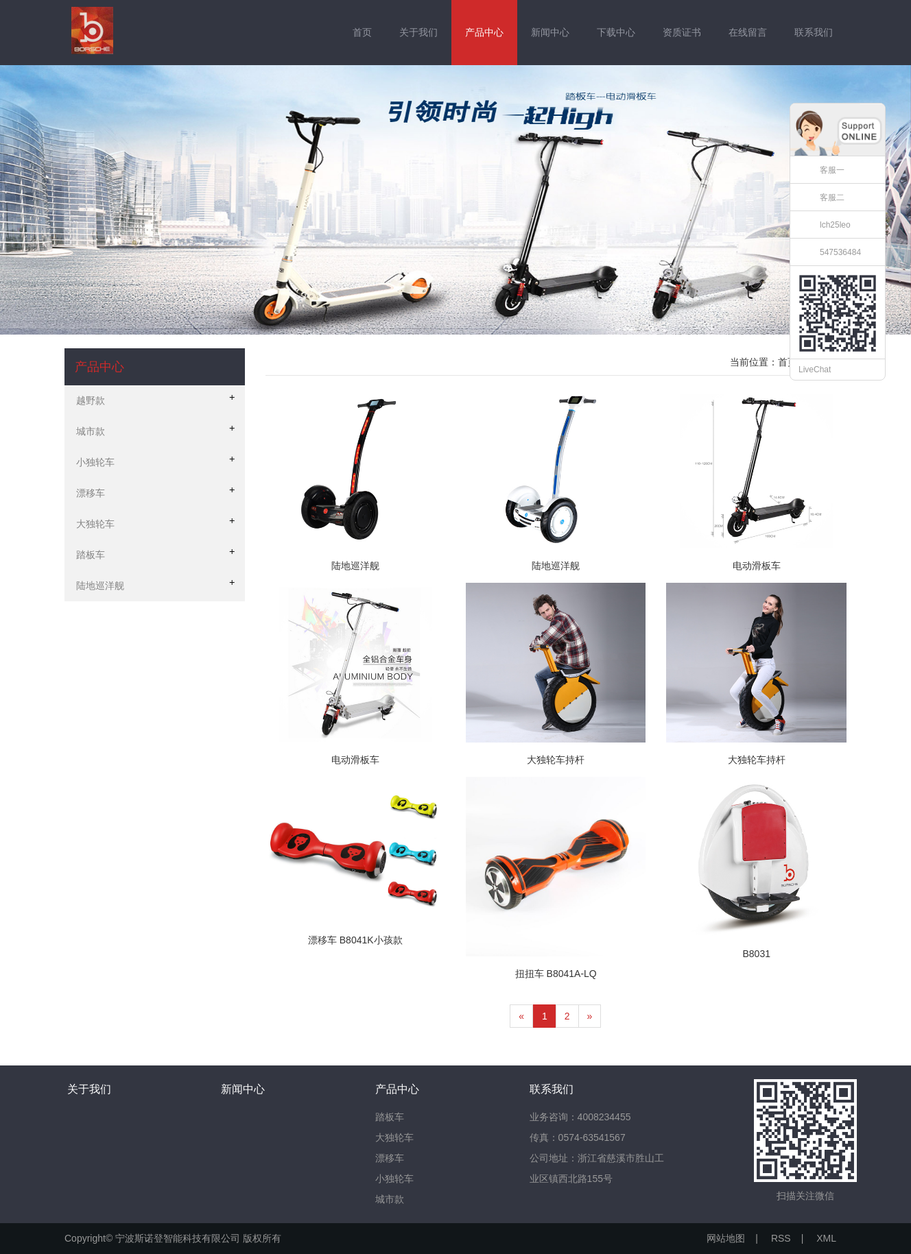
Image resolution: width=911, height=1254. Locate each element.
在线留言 (748, 32)
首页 (362, 32)
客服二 (832, 197)
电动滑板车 (757, 565)
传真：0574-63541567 (578, 1137)
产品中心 (484, 32)
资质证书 (682, 32)
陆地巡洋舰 (355, 565)
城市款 (389, 1199)
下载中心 (616, 32)
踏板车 (389, 1116)
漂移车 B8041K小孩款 (355, 940)
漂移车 (389, 1158)
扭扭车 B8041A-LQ (556, 973)
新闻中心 (550, 32)
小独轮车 (394, 1178)
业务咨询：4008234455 (580, 1116)
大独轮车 (394, 1137)
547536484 (840, 252)
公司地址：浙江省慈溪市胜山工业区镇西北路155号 (597, 1168)
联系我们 (813, 32)
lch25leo (835, 225)
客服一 (832, 170)
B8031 (756, 953)
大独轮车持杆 (555, 759)
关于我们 (418, 32)
